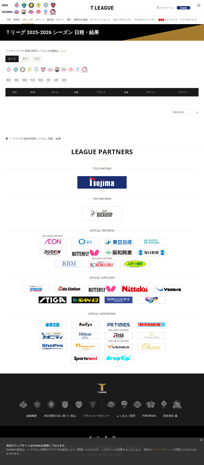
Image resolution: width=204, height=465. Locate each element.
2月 (56, 80)
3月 (64, 80)
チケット (40, 19)
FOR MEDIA (149, 415)
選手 (69, 19)
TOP (9, 19)
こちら (62, 50)
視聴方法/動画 (80, 19)
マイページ (167, 8)
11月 (32, 80)
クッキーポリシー (162, 449)
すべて (12, 58)
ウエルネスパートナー (145, 19)
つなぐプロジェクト (122, 19)
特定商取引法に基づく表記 (60, 415)
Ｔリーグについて (188, 19)
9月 (16, 80)
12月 (40, 80)
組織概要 (31, 415)
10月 (24, 80)
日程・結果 (27, 19)
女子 (37, 58)
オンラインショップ (100, 19)
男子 (25, 58)
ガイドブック (167, 19)
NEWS (16, 19)
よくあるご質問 (126, 415)
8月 (9, 80)
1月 (48, 80)
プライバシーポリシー (96, 415)
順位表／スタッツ (55, 19)
